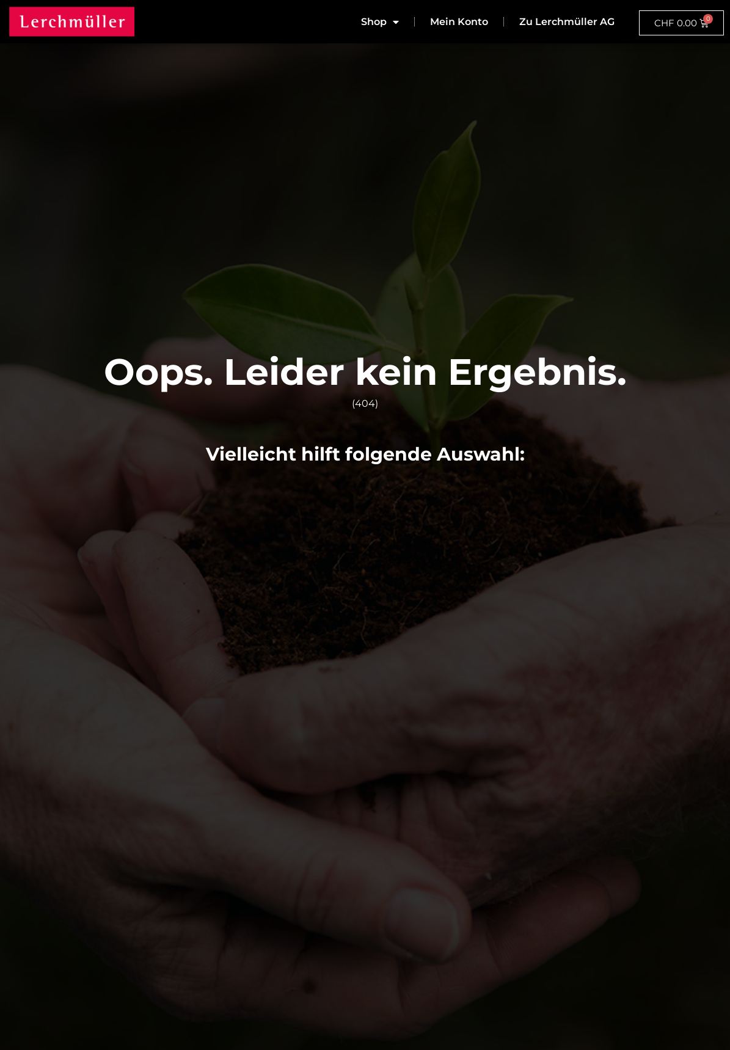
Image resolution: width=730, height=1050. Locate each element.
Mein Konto (459, 21)
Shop (380, 22)
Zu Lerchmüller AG (567, 21)
